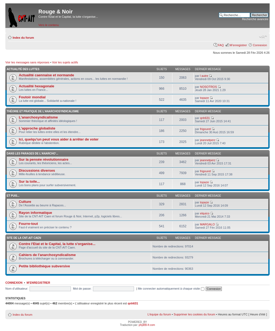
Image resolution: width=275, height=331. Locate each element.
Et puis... (13, 195)
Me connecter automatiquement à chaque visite (171, 288)
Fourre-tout (28, 224)
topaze (204, 97)
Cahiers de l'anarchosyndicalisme (47, 255)
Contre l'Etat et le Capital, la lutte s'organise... (57, 244)
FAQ (221, 45)
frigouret (205, 129)
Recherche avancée (255, 19)
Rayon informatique (35, 213)
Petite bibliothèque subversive (44, 266)
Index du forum (23, 37)
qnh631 (205, 118)
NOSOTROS (208, 86)
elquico (204, 213)
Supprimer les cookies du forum (194, 314)
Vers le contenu (48, 25)
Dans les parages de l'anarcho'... (32, 153)
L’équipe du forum (159, 314)
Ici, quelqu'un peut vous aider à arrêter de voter (59, 139)
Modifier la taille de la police (263, 36)
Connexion (260, 45)
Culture (25, 202)
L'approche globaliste (37, 128)
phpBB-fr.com (147, 324)
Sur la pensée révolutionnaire (43, 159)
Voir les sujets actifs (65, 62)
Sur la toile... (29, 181)
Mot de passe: (82, 288)
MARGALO (207, 224)
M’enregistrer (238, 45)
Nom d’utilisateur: (16, 288)
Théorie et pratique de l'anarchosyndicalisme (43, 111)
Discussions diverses (37, 170)
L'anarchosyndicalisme (38, 117)
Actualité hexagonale (36, 86)
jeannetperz (208, 140)
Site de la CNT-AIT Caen (24, 237)
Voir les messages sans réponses (27, 62)
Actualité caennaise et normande (46, 75)
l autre (204, 75)
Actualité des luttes (23, 69)
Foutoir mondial (32, 97)
